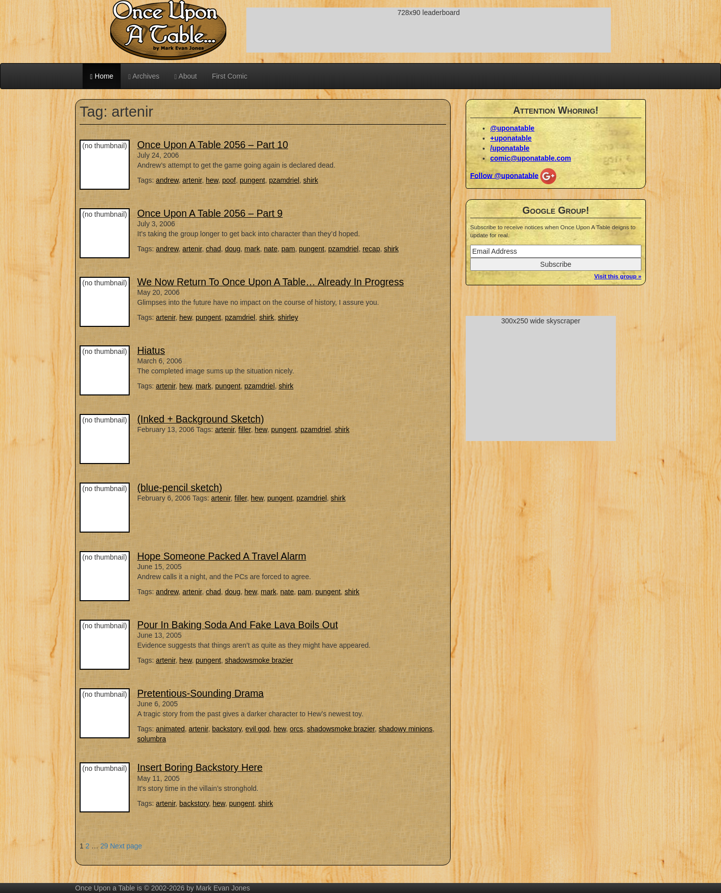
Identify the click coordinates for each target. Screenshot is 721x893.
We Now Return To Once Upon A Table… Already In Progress (270, 281)
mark (252, 249)
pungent (252, 180)
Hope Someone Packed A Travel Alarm (221, 556)
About (185, 76)
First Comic (229, 76)
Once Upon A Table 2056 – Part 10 (212, 144)
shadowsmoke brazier (259, 660)
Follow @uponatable (504, 175)
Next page (126, 846)
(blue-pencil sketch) (179, 487)
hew (212, 180)
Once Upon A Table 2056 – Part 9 (210, 213)
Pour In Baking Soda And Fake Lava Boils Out (237, 624)
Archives (143, 76)
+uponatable (511, 138)
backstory (226, 729)
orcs (296, 729)
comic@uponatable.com (530, 158)
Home (101, 76)
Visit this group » (617, 276)
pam (288, 249)
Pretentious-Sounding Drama (200, 693)
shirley (288, 317)
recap (371, 249)
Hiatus (151, 350)
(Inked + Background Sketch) (200, 418)
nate (270, 249)
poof (229, 180)
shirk (310, 180)
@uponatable (512, 128)
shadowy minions (405, 729)
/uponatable (510, 148)
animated (170, 729)
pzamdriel (284, 180)
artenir (192, 180)
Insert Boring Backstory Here (199, 767)
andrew (167, 180)
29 (104, 846)
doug (232, 249)
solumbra (151, 739)
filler (244, 429)
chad (213, 249)
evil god (257, 729)
